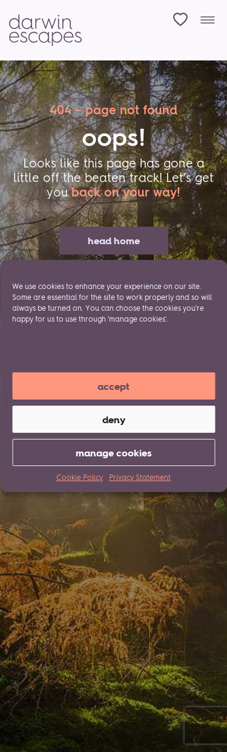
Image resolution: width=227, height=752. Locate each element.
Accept (113, 386)
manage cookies (114, 452)
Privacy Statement (140, 477)
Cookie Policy (79, 477)
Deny (113, 419)
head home (114, 240)
